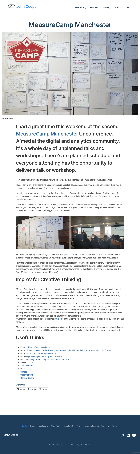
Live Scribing (80, 7)
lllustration (94, 7)
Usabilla (23, 372)
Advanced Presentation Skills (94, 426)
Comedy (106, 7)
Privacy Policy (75, 445)
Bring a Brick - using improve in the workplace (49, 359)
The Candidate (26, 365)
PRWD (23, 369)
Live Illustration (43, 426)
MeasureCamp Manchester (47, 134)
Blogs (117, 7)
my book (59, 319)
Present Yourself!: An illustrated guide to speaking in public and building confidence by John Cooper (69, 350)
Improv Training (112, 426)
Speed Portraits (68, 426)
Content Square (27, 378)
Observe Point (26, 375)
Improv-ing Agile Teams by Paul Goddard (44, 356)
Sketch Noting (55, 426)
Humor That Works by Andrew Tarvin (43, 353)
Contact (127, 7)
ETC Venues (32, 362)
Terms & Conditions (86, 445)
